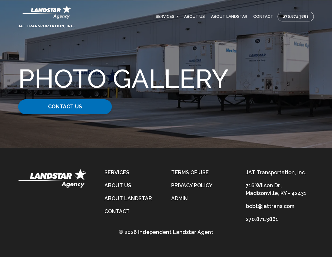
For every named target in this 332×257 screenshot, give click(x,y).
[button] (167, 16)
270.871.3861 (296, 16)
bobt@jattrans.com (270, 206)
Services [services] (116, 172)
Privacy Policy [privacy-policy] (191, 185)
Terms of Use (190, 172)
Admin (179, 198)
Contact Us (68, 107)
